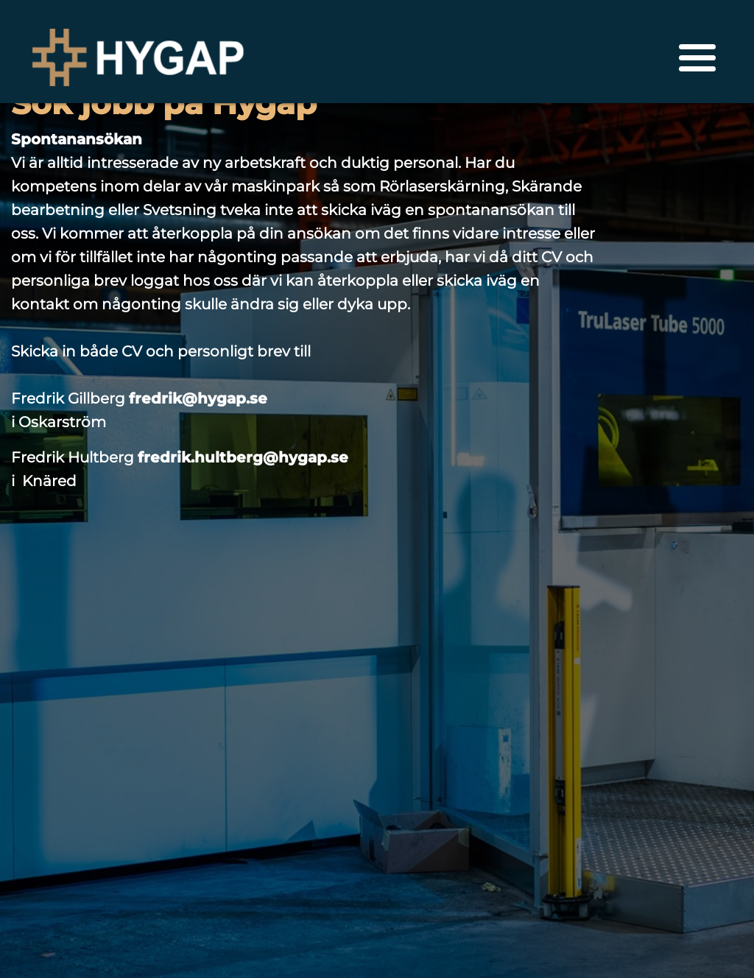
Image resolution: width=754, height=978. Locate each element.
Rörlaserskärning (442, 186)
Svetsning (179, 210)
